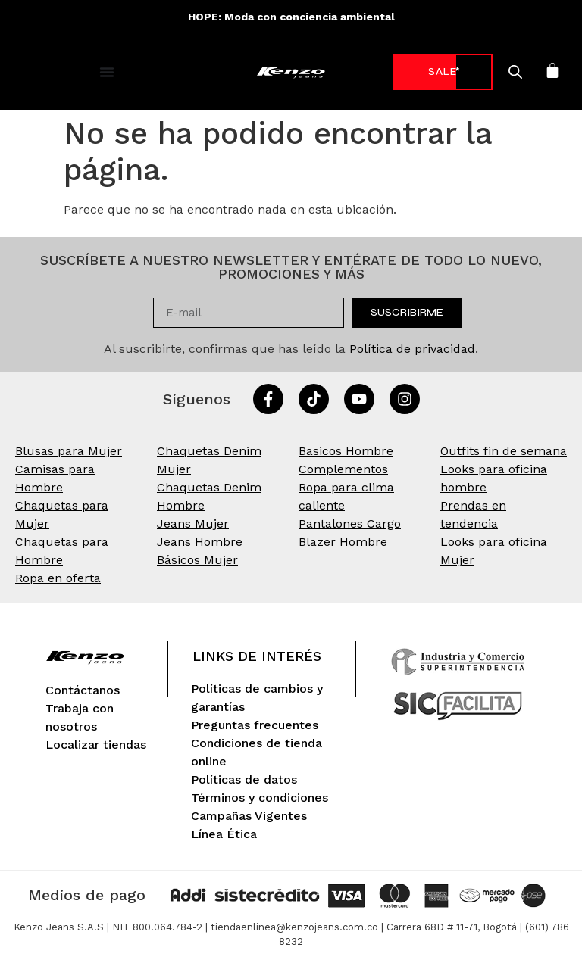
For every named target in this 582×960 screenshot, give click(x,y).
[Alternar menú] (106, 71)
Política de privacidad (412, 348)
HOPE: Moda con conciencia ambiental (291, 17)
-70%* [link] (433, 71)
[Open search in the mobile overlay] (496, 72)
